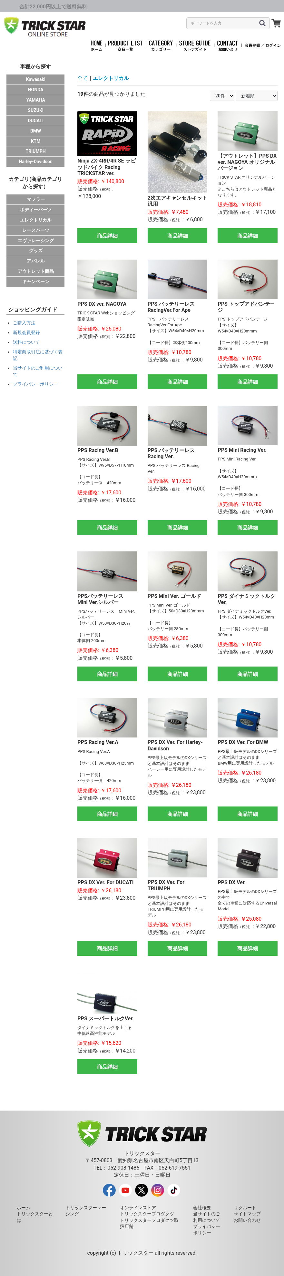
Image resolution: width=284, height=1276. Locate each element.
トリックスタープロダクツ (147, 1213)
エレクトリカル (36, 220)
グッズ (36, 250)
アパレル (36, 260)
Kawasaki (35, 79)
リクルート (245, 1207)
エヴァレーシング (36, 240)
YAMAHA (35, 100)
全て (82, 78)
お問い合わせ (247, 1220)
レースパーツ (35, 230)
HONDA (36, 89)
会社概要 (202, 1207)
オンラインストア (138, 1207)
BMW (35, 131)
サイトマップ (247, 1213)
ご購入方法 (24, 322)
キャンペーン (35, 281)
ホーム (23, 1207)
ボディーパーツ (36, 209)
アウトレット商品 (36, 271)
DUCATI (36, 120)
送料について (26, 342)
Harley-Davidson (35, 161)
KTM (36, 141)
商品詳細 (107, 236)
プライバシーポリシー (35, 384)
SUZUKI (36, 110)
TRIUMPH (36, 151)
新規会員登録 (26, 332)
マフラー (36, 199)
